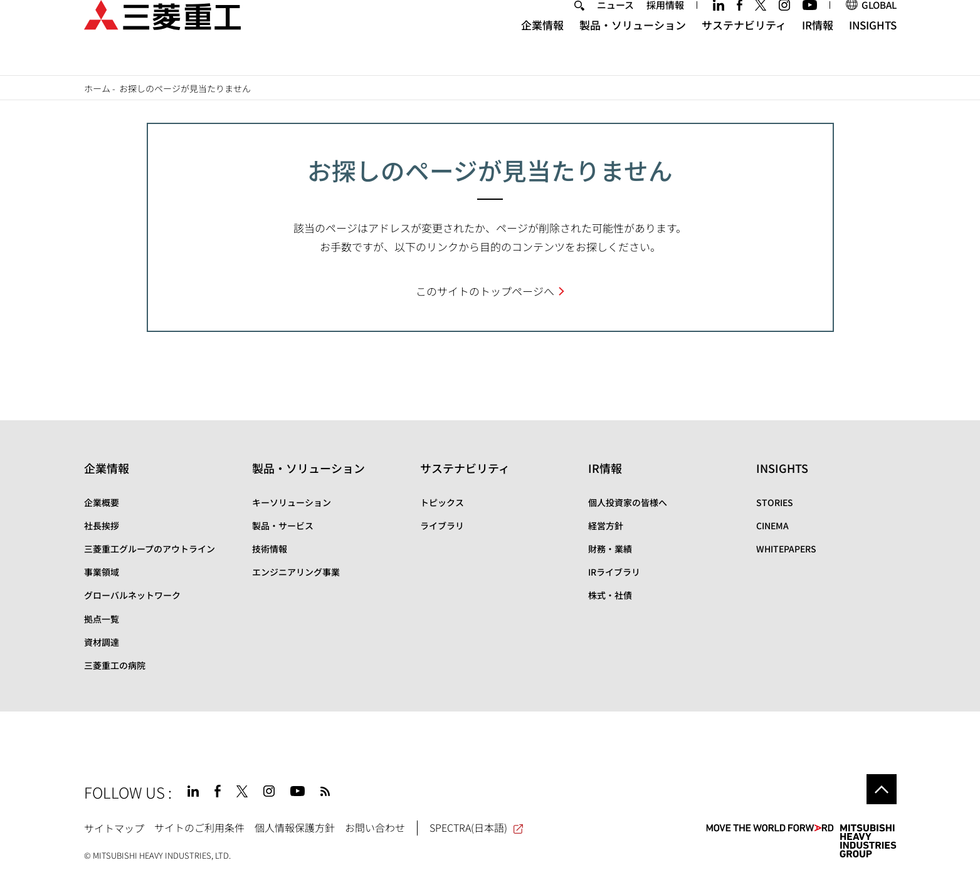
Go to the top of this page (882, 789)
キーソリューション (291, 502)
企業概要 (101, 502)
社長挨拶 (101, 525)
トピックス (442, 502)
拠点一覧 (101, 619)
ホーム (97, 88)
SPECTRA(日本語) (477, 827)
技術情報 (269, 548)
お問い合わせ (375, 827)
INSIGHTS (873, 47)
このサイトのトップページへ (485, 291)
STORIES (774, 502)
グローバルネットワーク (132, 595)
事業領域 (101, 572)
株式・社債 (610, 595)
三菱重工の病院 (114, 665)
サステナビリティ (744, 47)
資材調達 (101, 642)
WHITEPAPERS (786, 548)
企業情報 (542, 47)
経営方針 (605, 525)
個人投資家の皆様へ (627, 502)
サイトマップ (114, 827)
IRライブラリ (614, 572)
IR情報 (817, 47)
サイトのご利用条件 (199, 827)
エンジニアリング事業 (296, 572)
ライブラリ (442, 525)
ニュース (615, 27)
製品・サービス (282, 525)
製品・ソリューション (632, 47)
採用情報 (665, 27)
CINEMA (772, 525)
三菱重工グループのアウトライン (149, 548)
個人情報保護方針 (295, 827)
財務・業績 (610, 548)
